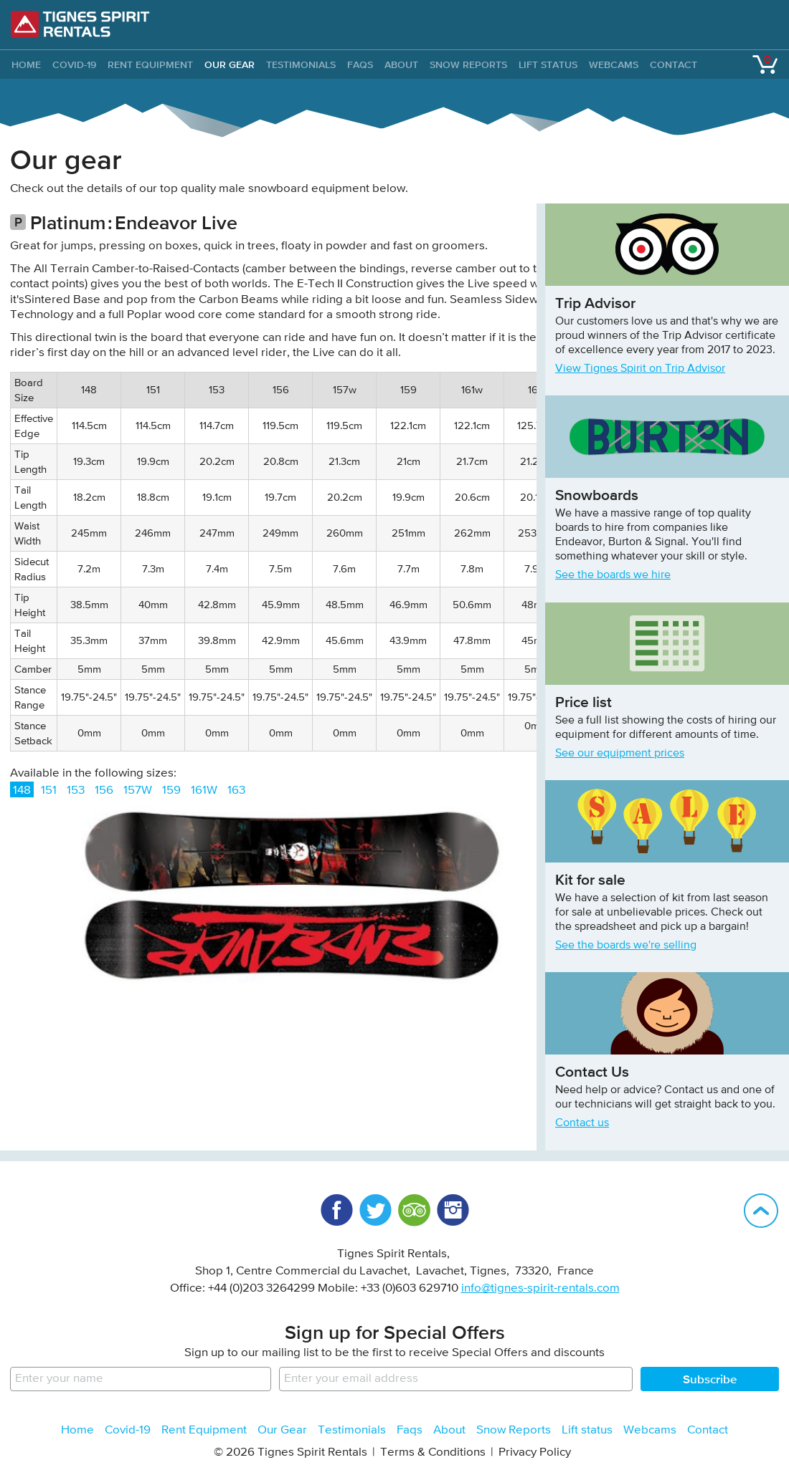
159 (171, 790)
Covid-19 (74, 64)
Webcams (613, 64)
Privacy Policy (535, 1452)
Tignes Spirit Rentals (80, 24)
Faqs (360, 64)
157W (137, 790)
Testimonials (301, 64)
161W (204, 790)
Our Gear (229, 64)
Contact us (582, 1123)
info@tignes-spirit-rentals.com (540, 1288)
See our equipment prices (619, 753)
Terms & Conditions (433, 1452)
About (401, 64)
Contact (673, 64)
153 (76, 790)
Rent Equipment (150, 64)
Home (77, 1430)
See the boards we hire (613, 575)
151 (49, 790)
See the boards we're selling (625, 945)
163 (236, 790)
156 (104, 790)
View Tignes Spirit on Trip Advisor (640, 369)
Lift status (548, 64)
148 (22, 790)
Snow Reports (468, 64)
